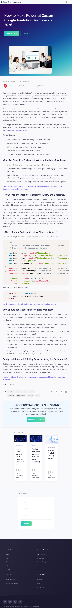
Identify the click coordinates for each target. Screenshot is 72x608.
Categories (17, 2)
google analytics (21, 395)
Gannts (8, 569)
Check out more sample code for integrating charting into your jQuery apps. (29, 304)
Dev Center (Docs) (42, 554)
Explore (25, 34)
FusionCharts (23, 86)
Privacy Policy (41, 587)
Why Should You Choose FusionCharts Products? (24, 151)
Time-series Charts (11, 562)
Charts (18, 473)
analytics (10, 392)
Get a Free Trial (11, 34)
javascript (30, 395)
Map (7, 558)
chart (25, 392)
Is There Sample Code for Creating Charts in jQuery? (25, 147)
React (17, 477)
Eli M (10, 86)
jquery (37, 395)
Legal (38, 583)
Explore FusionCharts (36, 419)
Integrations (40, 558)
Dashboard (16, 86)
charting (31, 392)
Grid (7, 565)
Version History (41, 562)
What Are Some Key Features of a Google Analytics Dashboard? (29, 139)
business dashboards (28, 109)
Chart (7, 554)
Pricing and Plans (10, 579)
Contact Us (40, 579)
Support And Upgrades (12, 583)
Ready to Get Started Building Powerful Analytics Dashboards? (29, 154)
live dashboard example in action (17, 130)
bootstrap (18, 392)
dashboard (11, 395)
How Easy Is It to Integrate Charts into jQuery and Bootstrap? (28, 143)
